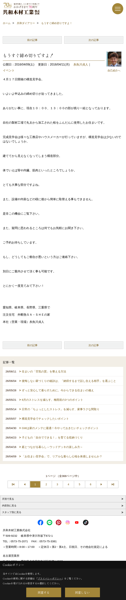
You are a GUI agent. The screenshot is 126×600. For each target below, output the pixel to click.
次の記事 (93, 39)
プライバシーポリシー (50, 578)
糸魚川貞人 (80, 64)
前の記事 (32, 39)
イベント (9, 70)
